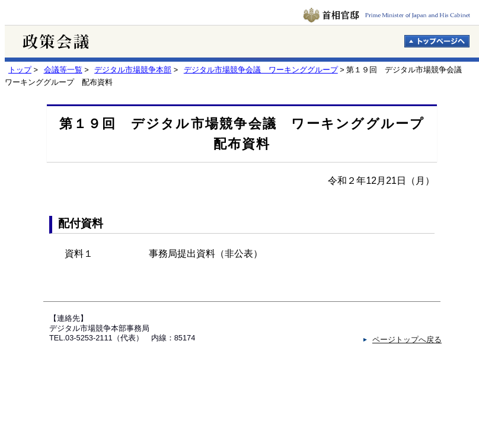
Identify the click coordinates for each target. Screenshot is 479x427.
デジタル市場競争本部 (132, 69)
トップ (19, 69)
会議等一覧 (63, 69)
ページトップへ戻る (407, 339)
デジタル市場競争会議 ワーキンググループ (261, 69)
